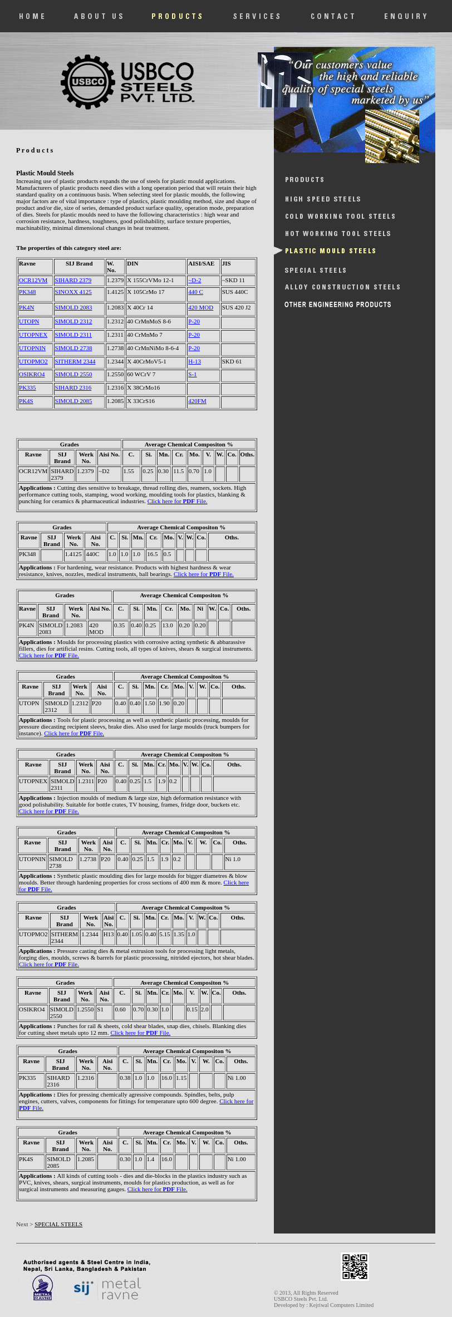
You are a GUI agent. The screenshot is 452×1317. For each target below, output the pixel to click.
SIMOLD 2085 (73, 400)
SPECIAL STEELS (58, 1224)
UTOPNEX (33, 334)
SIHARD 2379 (73, 280)
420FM (197, 400)
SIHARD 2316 (73, 387)
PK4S (26, 400)
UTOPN (29, 321)
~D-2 (194, 280)
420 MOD (200, 307)
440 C (195, 291)
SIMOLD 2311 (73, 334)
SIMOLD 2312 (73, 321)
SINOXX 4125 (73, 291)
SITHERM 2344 (75, 361)
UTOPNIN (32, 348)
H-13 (194, 361)
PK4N (27, 307)
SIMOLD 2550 (73, 374)
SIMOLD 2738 (73, 348)
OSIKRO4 (32, 374)
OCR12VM (33, 280)
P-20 (194, 321)
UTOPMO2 (33, 361)
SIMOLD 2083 (73, 307)
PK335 (27, 387)
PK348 (27, 291)
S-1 (192, 374)
